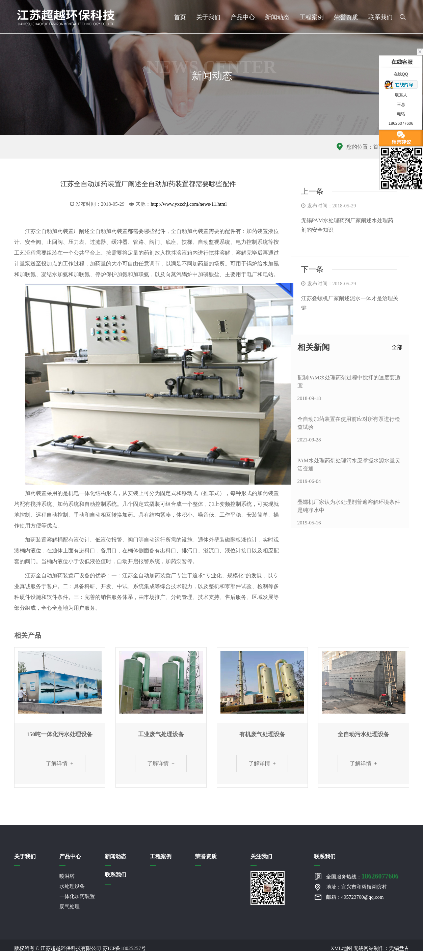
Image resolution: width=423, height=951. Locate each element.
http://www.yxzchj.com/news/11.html (189, 204)
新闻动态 (277, 17)
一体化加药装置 (77, 896)
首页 (180, 17)
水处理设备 (72, 886)
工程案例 (311, 17)
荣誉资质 (346, 17)
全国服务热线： (362, 876)
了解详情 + (59, 763)
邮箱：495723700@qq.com (355, 897)
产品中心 (243, 17)
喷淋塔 (67, 876)
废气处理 (69, 907)
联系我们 (380, 17)
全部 (397, 347)
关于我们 (208, 17)
